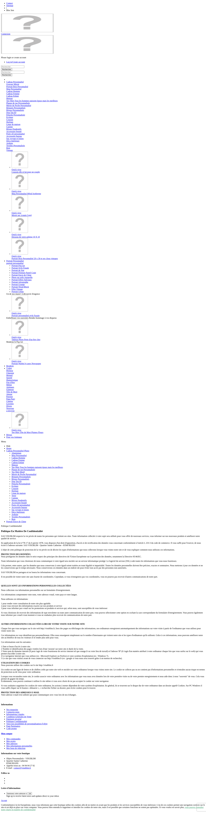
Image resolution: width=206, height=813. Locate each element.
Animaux (10, 387)
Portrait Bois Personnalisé (17, 86)
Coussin (9, 120)
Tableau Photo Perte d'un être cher (26, 339)
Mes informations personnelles (19, 746)
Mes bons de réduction (15, 748)
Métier (9, 385)
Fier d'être (10, 382)
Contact (9, 3)
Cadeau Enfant (12, 96)
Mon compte (6, 733)
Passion (9, 396)
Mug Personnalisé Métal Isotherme (26, 193)
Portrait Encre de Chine (21, 275)
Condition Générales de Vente (18, 717)
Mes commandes (13, 739)
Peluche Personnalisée (15, 115)
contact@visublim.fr (22, 768)
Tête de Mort (11, 392)
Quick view (16, 170)
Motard (9, 375)
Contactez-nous (12, 712)
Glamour (10, 389)
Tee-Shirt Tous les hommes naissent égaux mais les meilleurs (32, 101)
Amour (9, 394)
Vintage (9, 150)
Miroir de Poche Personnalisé (18, 105)
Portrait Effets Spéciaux (22, 280)
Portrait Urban (18, 291)
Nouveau (10, 408)
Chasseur (10, 373)
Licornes (10, 404)
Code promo (11, 728)
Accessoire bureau (14, 136)
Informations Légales (15, 714)
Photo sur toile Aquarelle (22, 277)
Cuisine (9, 127)
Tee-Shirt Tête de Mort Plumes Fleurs (27, 432)
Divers (9, 406)
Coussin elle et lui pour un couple (26, 172)
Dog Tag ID (11, 112)
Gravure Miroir (12, 84)
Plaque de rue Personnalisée (18, 103)
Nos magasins (12, 709)
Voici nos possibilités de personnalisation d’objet (26, 724)
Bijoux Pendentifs (13, 129)
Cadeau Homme (13, 91)
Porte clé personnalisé (15, 134)
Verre (14, 495)
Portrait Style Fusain (20, 268)
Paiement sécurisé (13, 719)
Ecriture (9, 117)
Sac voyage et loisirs (15, 138)
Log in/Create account (15, 62)
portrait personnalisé (15, 263)
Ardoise (9, 143)
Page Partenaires (13, 726)
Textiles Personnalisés (15, 146)
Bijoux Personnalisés (15, 110)
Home (8, 448)
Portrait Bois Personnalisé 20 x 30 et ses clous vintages (35, 258)
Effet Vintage (17, 289)
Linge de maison (13, 124)
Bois (8, 148)
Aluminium (16, 453)
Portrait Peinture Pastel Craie (24, 273)
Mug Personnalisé (13, 89)
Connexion (5, 34)
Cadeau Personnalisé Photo (17, 451)
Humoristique (12, 380)
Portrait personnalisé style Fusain (26, 315)
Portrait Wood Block (20, 287)
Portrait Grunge (18, 284)
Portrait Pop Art (18, 265)
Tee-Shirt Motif (18, 472)
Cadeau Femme (12, 94)
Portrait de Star (18, 270)
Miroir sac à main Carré (22, 215)
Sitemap (9, 5)
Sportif (9, 378)
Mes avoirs (11, 741)
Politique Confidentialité (16, 721)
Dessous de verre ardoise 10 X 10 (26, 237)
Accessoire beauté (14, 131)
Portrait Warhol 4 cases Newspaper (26, 363)
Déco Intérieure (12, 141)
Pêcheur (9, 371)
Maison (9, 98)
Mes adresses (11, 743)
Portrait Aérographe (20, 282)
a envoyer (10, 411)
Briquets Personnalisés (15, 108)
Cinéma (9, 401)
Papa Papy (10, 399)
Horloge (9, 122)
